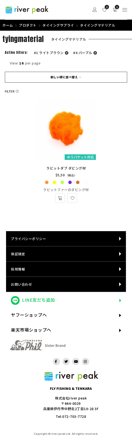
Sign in (95, 10)
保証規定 (18, 253)
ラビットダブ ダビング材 (66, 168)
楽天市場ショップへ (31, 330)
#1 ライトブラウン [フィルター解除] (49, 52)
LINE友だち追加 (38, 300)
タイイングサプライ (58, 25)
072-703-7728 (74, 416)
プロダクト (28, 25)
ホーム (7, 25)
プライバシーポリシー (28, 238)
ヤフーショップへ (29, 315)
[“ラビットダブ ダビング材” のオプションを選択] (60, 198)
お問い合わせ (21, 284)
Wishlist (106, 7)
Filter (10, 91)
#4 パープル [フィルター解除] (82, 52)
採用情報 (18, 269)
